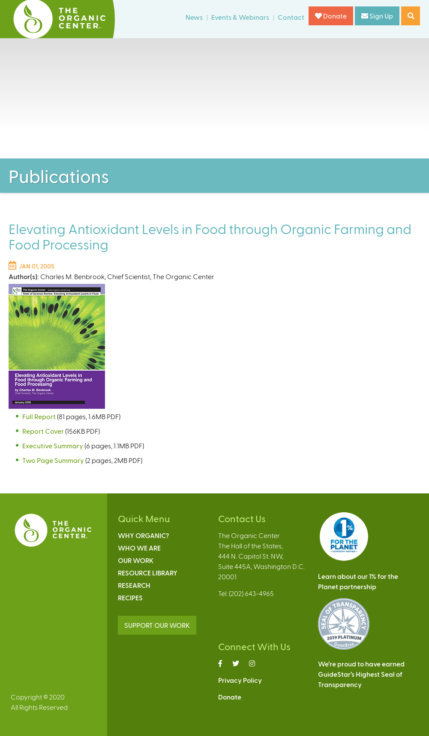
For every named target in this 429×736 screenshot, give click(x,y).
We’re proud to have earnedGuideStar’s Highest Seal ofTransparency (361, 674)
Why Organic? (143, 535)
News (194, 17)
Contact (291, 17)
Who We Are (139, 548)
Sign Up (377, 16)
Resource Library (147, 573)
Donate (331, 16)
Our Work (135, 560)
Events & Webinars (240, 17)
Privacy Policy (240, 680)
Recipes (130, 597)
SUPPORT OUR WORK (157, 625)
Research (134, 585)
